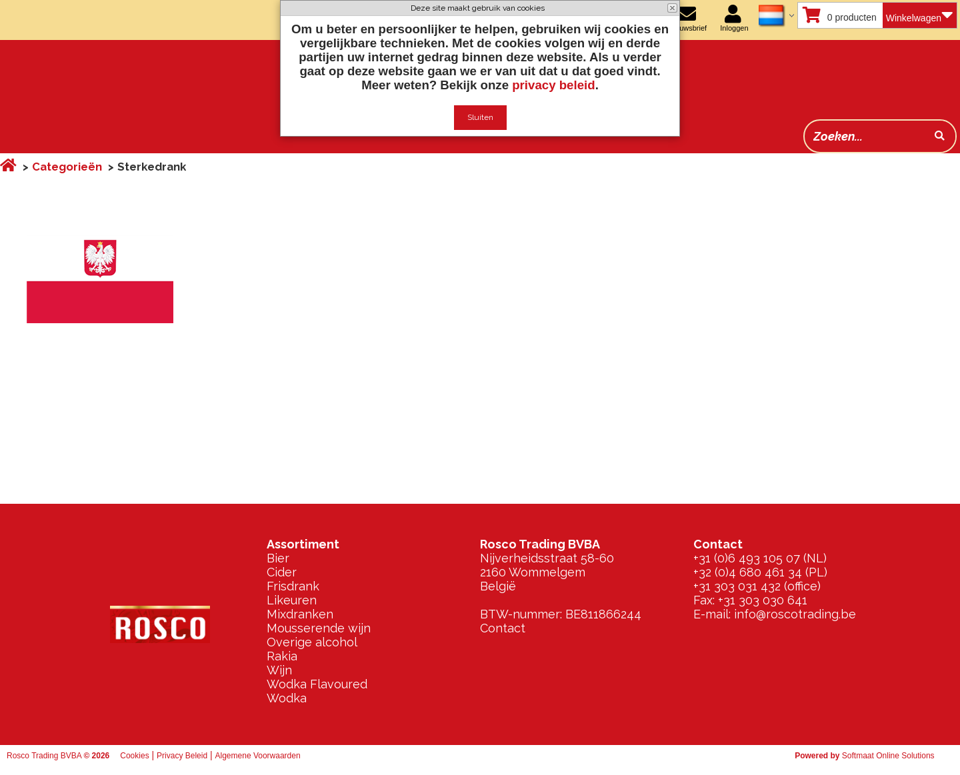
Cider (282, 572)
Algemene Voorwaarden (258, 755)
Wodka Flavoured (317, 684)
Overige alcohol (312, 642)
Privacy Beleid (182, 755)
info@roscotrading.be (795, 614)
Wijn (279, 670)
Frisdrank (293, 586)
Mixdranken (300, 614)
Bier (278, 558)
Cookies (134, 755)
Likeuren (292, 600)
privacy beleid (553, 85)
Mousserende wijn (319, 628)
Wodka (287, 698)
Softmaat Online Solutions (888, 755)
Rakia (282, 656)
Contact (502, 628)
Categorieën (67, 166)
